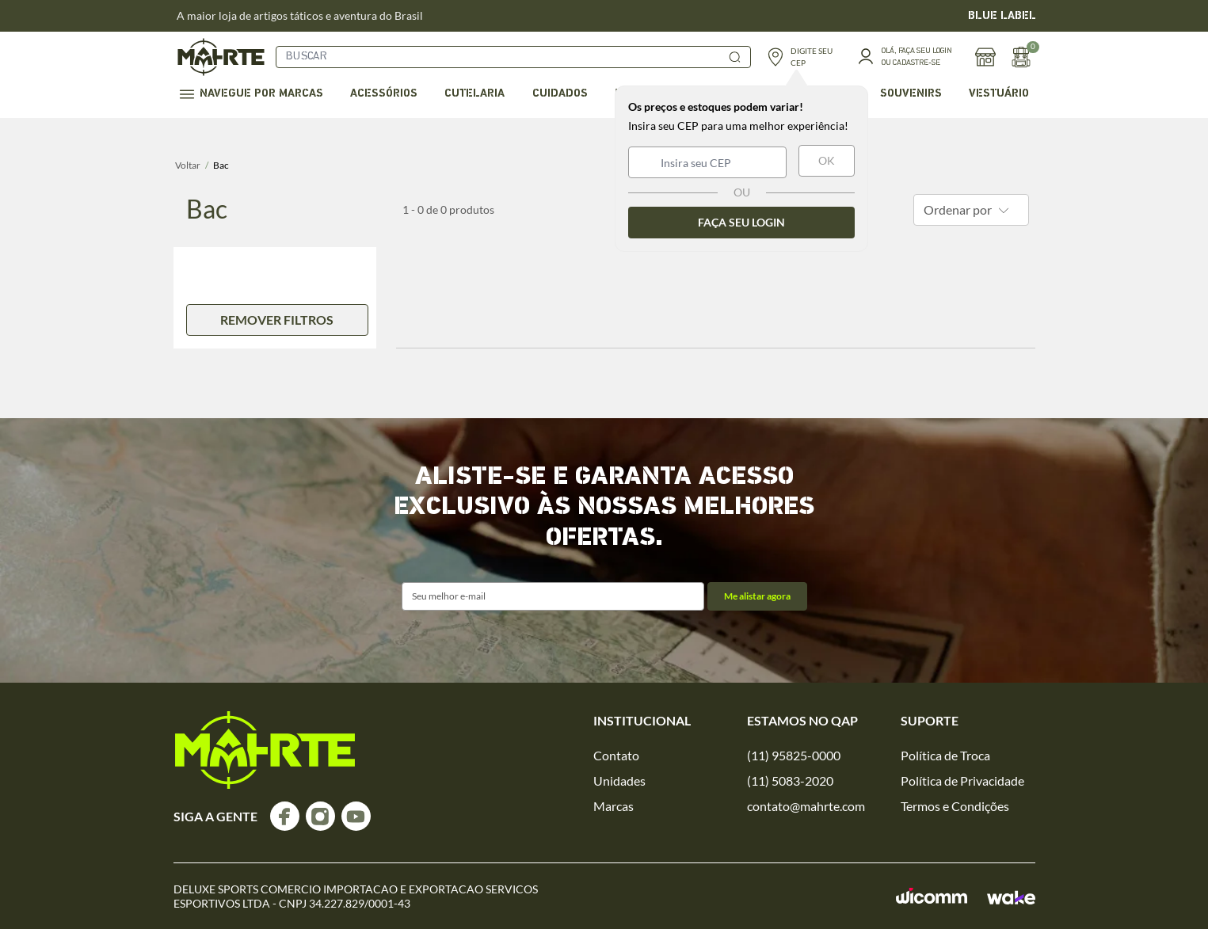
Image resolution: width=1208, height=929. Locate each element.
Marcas (613, 805)
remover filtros (276, 319)
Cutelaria (474, 94)
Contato (616, 755)
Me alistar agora (757, 596)
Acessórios (383, 94)
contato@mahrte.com (806, 805)
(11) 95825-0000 (793, 755)
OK (826, 160)
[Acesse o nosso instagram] (320, 816)
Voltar (187, 165)
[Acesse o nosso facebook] (284, 816)
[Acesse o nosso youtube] (356, 816)
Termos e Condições (955, 805)
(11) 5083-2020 (790, 780)
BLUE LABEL (1002, 16)
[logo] (264, 750)
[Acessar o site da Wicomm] (932, 896)
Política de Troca (945, 755)
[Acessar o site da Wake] (1011, 897)
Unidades (619, 780)
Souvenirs (911, 94)
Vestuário (999, 94)
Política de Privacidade (962, 780)
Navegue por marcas (251, 94)
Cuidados (560, 94)
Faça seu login (741, 222)
